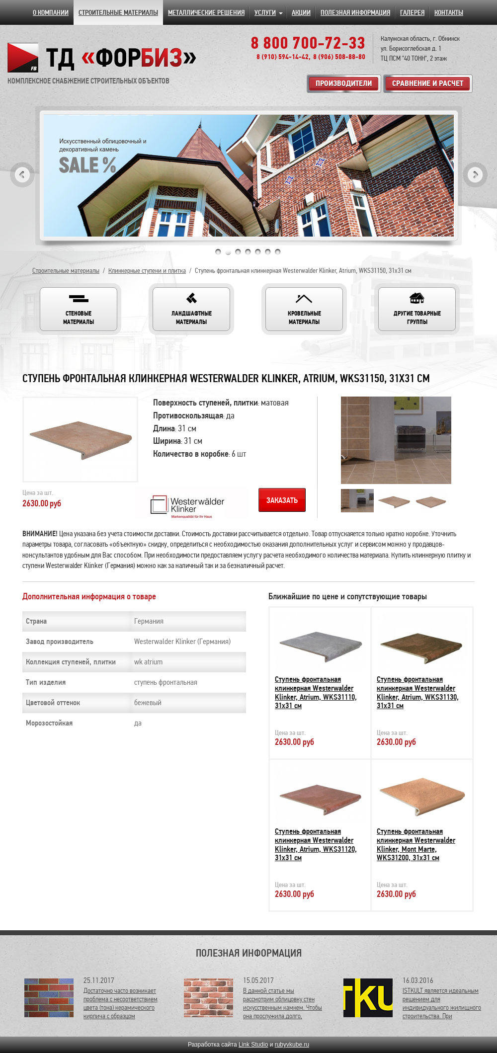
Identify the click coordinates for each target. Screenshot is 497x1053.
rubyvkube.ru (292, 1044)
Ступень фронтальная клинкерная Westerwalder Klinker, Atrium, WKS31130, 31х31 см (418, 692)
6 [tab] (268, 251)
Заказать (282, 500)
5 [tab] (258, 251)
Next (475, 174)
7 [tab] (278, 251)
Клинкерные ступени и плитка (147, 270)
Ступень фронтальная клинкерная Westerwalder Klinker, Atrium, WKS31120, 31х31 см (316, 844)
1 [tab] (218, 251)
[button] (78, 309)
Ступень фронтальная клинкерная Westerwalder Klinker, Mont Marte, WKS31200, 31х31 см (416, 844)
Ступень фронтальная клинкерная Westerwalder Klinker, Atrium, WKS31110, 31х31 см (316, 692)
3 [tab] (238, 251)
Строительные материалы (65, 270)
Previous (22, 174)
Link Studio (253, 1044)
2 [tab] (228, 251)
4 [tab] (248, 251)
